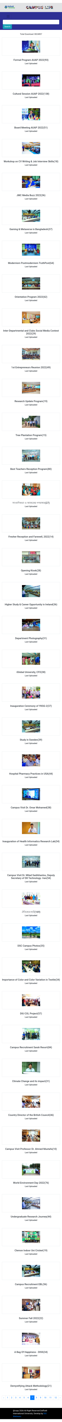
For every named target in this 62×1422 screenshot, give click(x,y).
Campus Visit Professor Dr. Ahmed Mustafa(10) (31, 1149)
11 (50, 1397)
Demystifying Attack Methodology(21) (31, 1385)
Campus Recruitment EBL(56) (31, 1284)
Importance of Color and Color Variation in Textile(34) (31, 979)
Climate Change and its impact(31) (31, 1081)
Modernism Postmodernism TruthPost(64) (31, 263)
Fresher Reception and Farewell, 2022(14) (31, 536)
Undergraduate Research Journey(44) (31, 1216)
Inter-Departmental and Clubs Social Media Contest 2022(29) (31, 332)
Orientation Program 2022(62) (31, 296)
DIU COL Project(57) (31, 1013)
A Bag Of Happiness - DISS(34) (31, 1352)
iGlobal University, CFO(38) (31, 672)
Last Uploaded (31, 63)
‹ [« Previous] (3, 1397)
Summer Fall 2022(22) (31, 1318)
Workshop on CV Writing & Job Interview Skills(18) (31, 161)
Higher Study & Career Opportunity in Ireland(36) (31, 604)
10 (45, 1397)
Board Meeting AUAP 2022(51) (31, 127)
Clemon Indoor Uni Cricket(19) (31, 1250)
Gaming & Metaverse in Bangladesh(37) (30, 229)
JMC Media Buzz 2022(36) (31, 195)
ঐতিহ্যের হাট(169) (31, 911)
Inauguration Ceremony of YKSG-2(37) (31, 705)
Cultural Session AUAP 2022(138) (31, 93)
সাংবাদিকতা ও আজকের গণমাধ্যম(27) (31, 502)
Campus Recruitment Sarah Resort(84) (31, 1047)
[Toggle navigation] (8, 16)
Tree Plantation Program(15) (31, 435)
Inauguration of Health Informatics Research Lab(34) (31, 841)
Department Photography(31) (31, 638)
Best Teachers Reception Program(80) (31, 469)
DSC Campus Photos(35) (30, 945)
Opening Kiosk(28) (31, 570)
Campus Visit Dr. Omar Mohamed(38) (31, 807)
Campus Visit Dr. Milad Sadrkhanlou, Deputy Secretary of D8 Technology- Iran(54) (31, 877)
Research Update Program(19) (31, 401)
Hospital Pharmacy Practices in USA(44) (31, 773)
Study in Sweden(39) (31, 739)
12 (56, 1397)
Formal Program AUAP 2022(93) (31, 60)
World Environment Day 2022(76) (31, 1182)
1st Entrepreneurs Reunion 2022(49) (31, 367)
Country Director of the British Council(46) (31, 1115)
